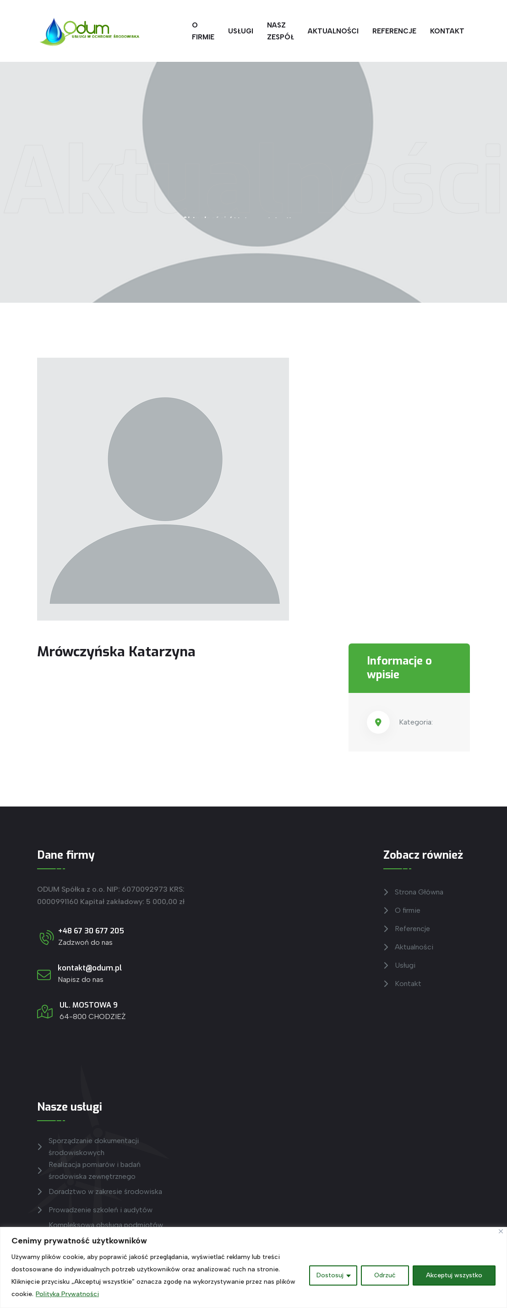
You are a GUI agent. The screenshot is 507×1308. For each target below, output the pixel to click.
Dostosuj (329, 1275)
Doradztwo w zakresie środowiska (99, 1192)
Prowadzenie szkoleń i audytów (95, 1210)
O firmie (203, 31)
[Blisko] (501, 1231)
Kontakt (447, 31)
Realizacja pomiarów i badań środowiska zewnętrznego (89, 1170)
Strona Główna (413, 892)
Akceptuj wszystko (454, 1275)
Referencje (394, 31)
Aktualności (333, 31)
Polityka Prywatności (67, 1294)
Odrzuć (385, 1275)
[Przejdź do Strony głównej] (88, 31)
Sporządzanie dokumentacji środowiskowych (88, 1146)
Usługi (240, 31)
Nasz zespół (280, 31)
